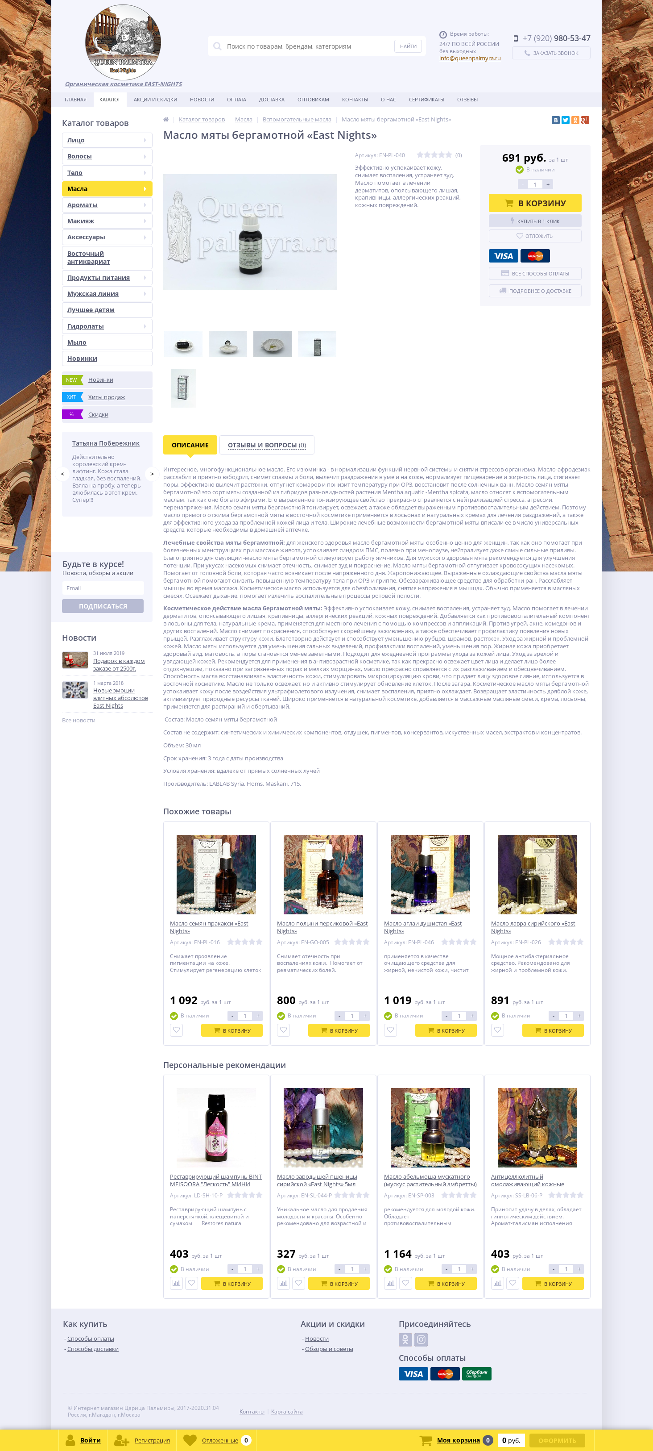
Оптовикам (313, 99)
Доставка (272, 99)
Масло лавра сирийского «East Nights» (533, 927)
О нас (388, 99)
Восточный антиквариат (88, 257)
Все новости (78, 720)
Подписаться (103, 606)
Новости (202, 99)
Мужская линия (106, 293)
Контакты (355, 99)
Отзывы (467, 99)
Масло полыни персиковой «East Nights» (322, 927)
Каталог (110, 99)
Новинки (82, 358)
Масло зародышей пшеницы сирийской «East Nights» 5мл (317, 1180)
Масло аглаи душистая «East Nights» (423, 927)
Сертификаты (426, 99)
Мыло (77, 342)
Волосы (106, 156)
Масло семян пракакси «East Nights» (209, 927)
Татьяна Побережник (106, 443)
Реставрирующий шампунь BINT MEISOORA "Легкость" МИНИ (216, 1180)
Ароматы (106, 204)
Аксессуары (106, 237)
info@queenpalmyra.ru (470, 58)
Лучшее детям (91, 309)
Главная (76, 99)
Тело (106, 172)
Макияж (106, 221)
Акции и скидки (155, 99)
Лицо (106, 140)
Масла (106, 188)
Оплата (236, 99)
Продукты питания (106, 277)
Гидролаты (106, 326)
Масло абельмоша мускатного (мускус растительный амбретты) (430, 1180)
